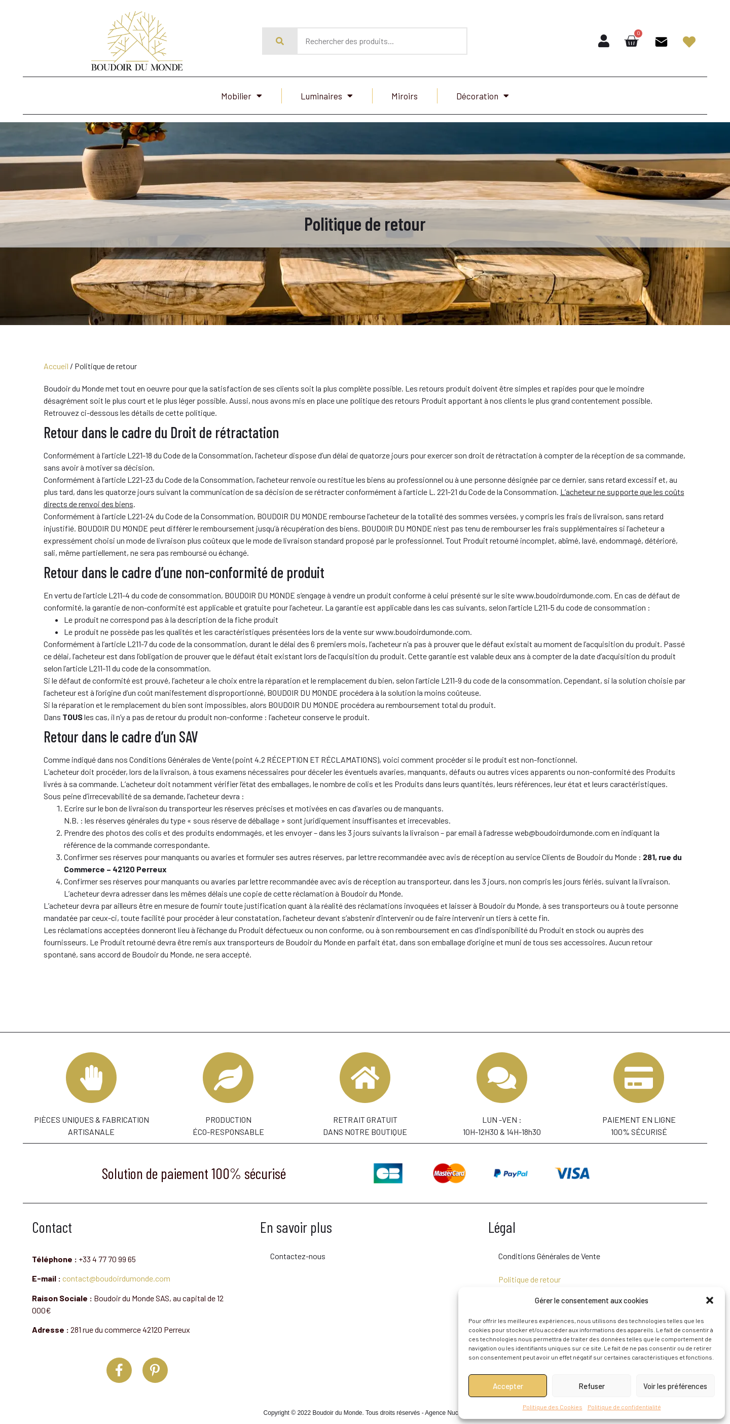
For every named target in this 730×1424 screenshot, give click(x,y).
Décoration (482, 95)
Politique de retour (529, 1273)
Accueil (56, 366)
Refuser (591, 1386)
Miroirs (404, 96)
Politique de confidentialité (624, 1406)
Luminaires (327, 95)
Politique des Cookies (552, 1406)
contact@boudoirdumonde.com (116, 1272)
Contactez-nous (297, 1250)
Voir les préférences (675, 1386)
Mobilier (241, 95)
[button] (710, 1300)
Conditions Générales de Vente (549, 1250)
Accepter (508, 1386)
